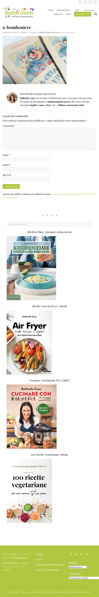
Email (6, 164)
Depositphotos (20, 557)
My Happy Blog (10, 562)
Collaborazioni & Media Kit (49, 564)
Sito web (7, 174)
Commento (9, 125)
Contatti (40, 554)
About (39, 559)
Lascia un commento (68, 32)
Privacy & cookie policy (47, 569)
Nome (6, 154)
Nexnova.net (85, 591)
